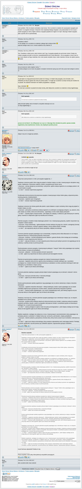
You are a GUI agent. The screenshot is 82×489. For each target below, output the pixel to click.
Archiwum (21, 18)
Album (59, 13)
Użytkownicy (55, 11)
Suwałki (39, 2)
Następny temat (76, 18)
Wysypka (37, 18)
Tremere (4, 175)
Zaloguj (53, 13)
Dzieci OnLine (32, 2)
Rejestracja (46, 13)
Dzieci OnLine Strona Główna (10, 18)
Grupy (62, 11)
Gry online (46, 2)
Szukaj (48, 11)
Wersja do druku (76, 477)
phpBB (33, 484)
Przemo (44, 484)
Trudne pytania (29, 18)
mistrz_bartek (6, 153)
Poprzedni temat (66, 18)
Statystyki (69, 11)
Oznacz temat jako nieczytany (73, 478)
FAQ (43, 11)
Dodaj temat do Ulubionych (74, 476)
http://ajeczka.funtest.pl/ (24, 147)
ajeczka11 (5, 130)
